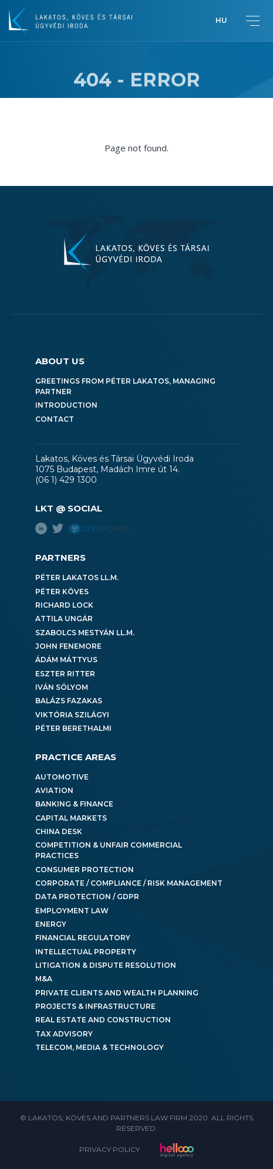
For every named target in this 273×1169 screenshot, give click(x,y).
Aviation (54, 790)
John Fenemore (68, 646)
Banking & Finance (74, 803)
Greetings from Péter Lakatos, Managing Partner (125, 386)
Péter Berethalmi (73, 728)
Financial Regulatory (82, 937)
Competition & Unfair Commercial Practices (108, 850)
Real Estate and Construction (103, 1019)
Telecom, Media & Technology (99, 1047)
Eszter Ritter (65, 673)
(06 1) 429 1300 (66, 480)
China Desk (58, 831)
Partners (60, 557)
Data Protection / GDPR (87, 896)
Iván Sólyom (61, 687)
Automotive (62, 776)
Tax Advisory (64, 1033)
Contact (54, 419)
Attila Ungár (64, 618)
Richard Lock (64, 605)
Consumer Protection (84, 869)
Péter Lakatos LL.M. (77, 577)
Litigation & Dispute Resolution (105, 965)
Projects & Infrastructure (95, 1006)
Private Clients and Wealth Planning (116, 992)
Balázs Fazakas (68, 700)
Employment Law (72, 910)
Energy (50, 924)
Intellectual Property (85, 951)
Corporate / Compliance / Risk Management (129, 883)
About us (60, 361)
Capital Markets (71, 818)
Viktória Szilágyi (72, 714)
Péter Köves (62, 591)
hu (221, 20)
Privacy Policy (109, 1149)
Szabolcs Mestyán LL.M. (84, 632)
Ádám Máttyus (66, 659)
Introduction (66, 405)
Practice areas (75, 757)
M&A (43, 978)
